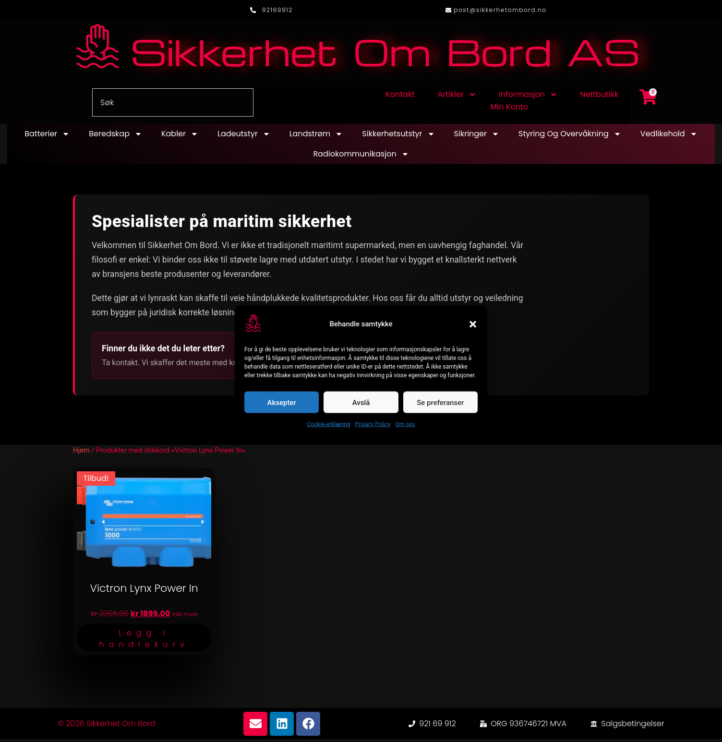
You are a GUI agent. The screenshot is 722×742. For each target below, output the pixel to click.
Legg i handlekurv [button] (144, 641)
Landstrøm (316, 136)
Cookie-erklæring (328, 424)
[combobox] (172, 105)
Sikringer (476, 136)
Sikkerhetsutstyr (398, 136)
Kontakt (400, 97)
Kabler (179, 136)
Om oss (405, 424)
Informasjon (528, 97)
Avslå (361, 402)
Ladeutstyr (243, 136)
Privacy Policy (373, 424)
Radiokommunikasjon (361, 157)
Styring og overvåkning (569, 136)
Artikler (456, 97)
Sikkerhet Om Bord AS (385, 53)
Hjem (81, 453)
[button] (473, 324)
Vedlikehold (669, 136)
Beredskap (115, 136)
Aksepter (281, 402)
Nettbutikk (599, 97)
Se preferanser (440, 402)
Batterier (47, 136)
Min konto (509, 109)
